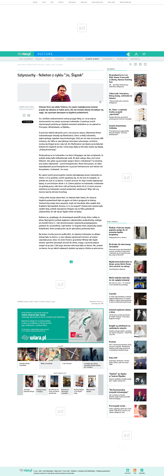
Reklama (74, 471)
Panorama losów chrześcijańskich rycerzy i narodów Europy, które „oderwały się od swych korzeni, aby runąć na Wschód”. (120, 252)
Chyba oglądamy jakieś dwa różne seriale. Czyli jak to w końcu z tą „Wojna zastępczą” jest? (120, 410)
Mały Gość (111, 2)
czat (52, 2)
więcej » (36, 366)
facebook (140, 64)
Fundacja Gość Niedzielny (86, 471)
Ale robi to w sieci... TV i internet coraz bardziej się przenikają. (119, 284)
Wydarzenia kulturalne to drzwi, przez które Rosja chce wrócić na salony (120, 264)
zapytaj (61, 2)
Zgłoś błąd (142, 469)
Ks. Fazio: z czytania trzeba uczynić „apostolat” (118, 112)
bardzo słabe (28, 301)
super (53, 301)
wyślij (24, 115)
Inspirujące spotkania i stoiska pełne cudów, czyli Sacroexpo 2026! (119, 362)
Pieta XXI (113, 358)
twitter (145, 64)
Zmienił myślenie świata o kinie (120, 311)
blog (44, 2)
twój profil (136, 54)
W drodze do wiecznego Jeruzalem (120, 245)
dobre (48, 301)
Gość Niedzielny (97, 2)
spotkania (72, 2)
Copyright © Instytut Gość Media (44, 473)
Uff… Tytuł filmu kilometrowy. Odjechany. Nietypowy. (118, 86)
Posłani (112, 342)
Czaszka (112, 294)
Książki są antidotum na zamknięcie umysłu (119, 327)
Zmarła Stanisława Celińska (117, 127)
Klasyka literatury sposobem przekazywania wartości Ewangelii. (120, 118)
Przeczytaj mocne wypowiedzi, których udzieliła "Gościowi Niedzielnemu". (119, 133)
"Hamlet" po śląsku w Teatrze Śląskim (117, 375)
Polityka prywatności (103, 471)
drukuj (28, 115)
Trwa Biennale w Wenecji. (117, 269)
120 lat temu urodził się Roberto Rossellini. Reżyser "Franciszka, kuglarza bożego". (119, 317)
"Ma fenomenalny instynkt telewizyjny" (118, 391)
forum (35, 2)
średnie (42, 301)
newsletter (128, 469)
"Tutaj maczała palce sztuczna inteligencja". (119, 102)
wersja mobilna (125, 2)
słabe (36, 301)
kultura (45, 54)
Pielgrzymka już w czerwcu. (118, 237)
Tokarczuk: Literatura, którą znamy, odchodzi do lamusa (120, 95)
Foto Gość (66, 471)
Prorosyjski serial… (118, 406)
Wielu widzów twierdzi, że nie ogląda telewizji (119, 279)
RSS (135, 469)
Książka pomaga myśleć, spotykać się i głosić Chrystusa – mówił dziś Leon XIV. (120, 333)
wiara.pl (25, 54)
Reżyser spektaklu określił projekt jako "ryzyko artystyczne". (120, 380)
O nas (35, 471)
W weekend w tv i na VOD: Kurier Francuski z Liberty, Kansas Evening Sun (120, 78)
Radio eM (84, 2)
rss (135, 64)
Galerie (60, 346)
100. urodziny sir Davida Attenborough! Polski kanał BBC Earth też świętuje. (119, 397)
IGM (40, 471)
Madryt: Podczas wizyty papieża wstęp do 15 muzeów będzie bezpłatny (119, 231)
